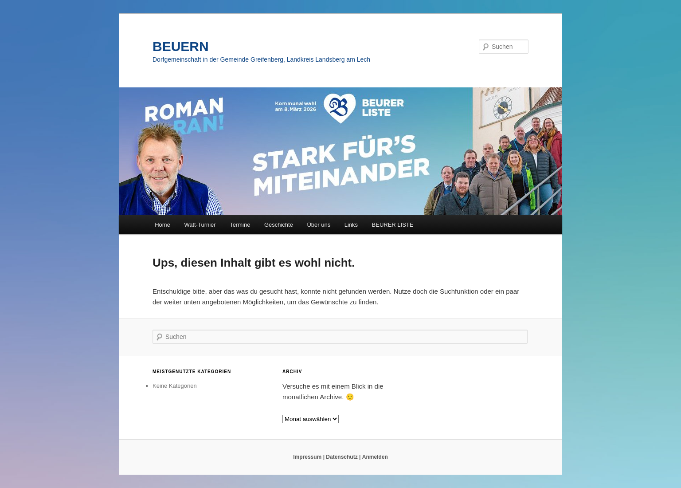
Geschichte (278, 224)
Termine (240, 224)
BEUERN (181, 46)
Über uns (318, 224)
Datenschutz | (343, 457)
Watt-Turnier (199, 224)
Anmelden (375, 457)
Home (162, 224)
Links (351, 224)
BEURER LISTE (393, 224)
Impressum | (309, 457)
